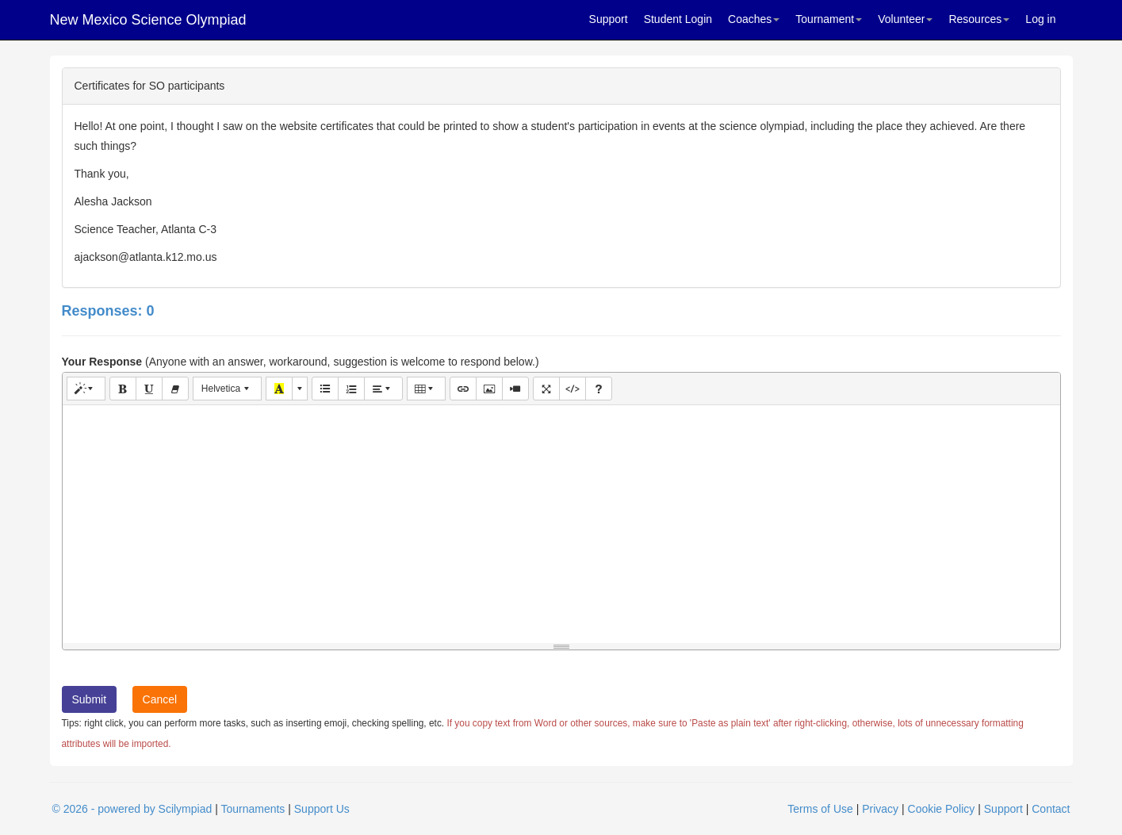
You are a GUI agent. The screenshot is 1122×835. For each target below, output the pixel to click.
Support (608, 19)
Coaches (753, 19)
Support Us (322, 808)
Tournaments (252, 808)
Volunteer (905, 19)
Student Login (678, 19)
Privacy (880, 808)
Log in (1040, 19)
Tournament (828, 19)
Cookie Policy (941, 808)
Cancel (160, 699)
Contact (1051, 808)
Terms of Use (819, 808)
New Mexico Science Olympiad (148, 20)
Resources (978, 19)
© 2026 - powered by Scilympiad (132, 808)
